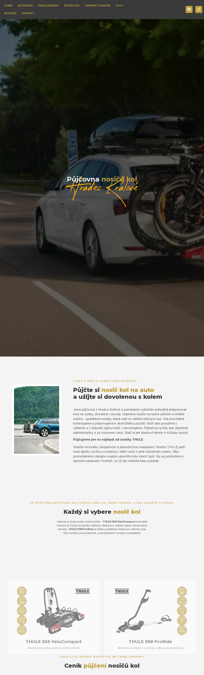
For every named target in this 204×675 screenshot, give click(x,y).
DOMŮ (8, 5)
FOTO (119, 5)
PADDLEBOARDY (48, 5)
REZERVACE (25, 5)
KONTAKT (28, 13)
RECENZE (10, 13)
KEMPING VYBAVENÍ (97, 5)
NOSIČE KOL (72, 5)
